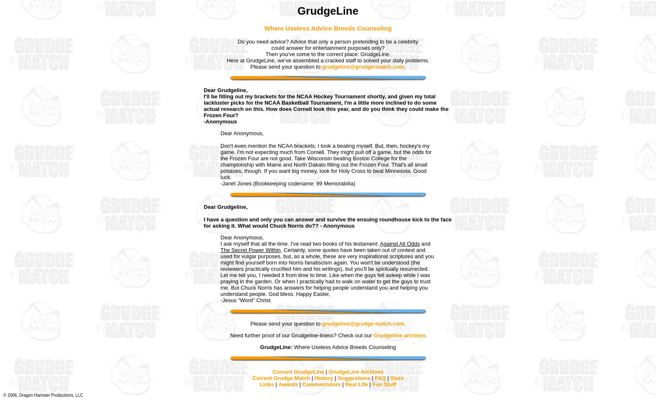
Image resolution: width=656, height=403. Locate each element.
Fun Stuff (384, 384)
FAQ (380, 378)
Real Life (356, 384)
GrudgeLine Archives (356, 372)
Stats (397, 378)
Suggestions (354, 378)
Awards (288, 384)
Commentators (321, 384)
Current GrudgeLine (298, 372)
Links (267, 384)
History (324, 378)
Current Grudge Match (281, 378)
